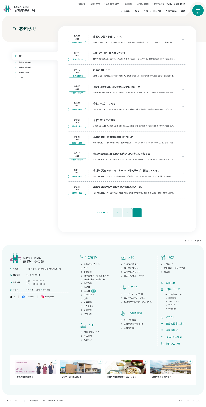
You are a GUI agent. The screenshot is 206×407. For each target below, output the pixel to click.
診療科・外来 (24, 73)
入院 (21, 78)
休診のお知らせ (25, 63)
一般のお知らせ (25, 68)
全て (21, 56)
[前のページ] (101, 212)
